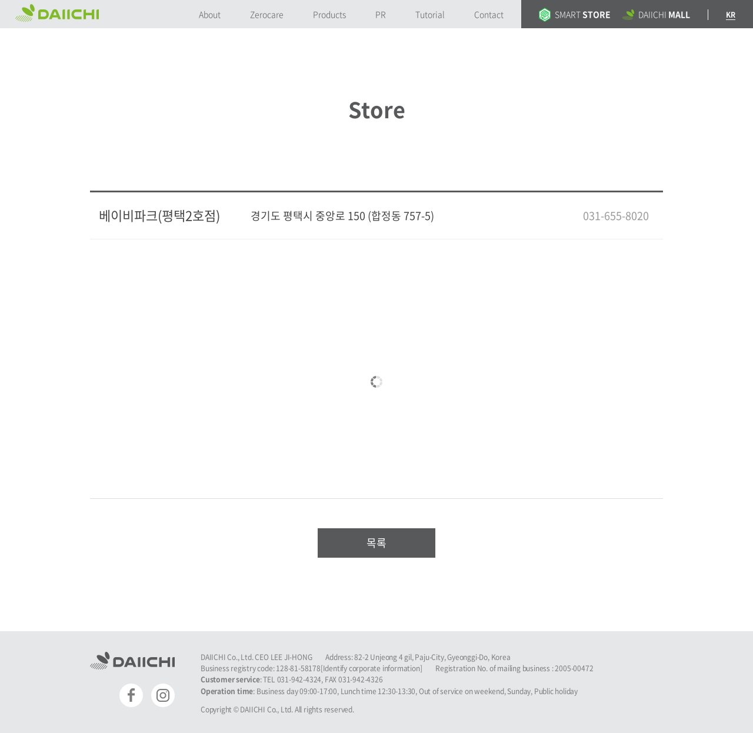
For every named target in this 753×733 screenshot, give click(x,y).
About (210, 14)
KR (730, 14)
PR (380, 14)
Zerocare (267, 14)
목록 (376, 543)
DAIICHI (656, 14)
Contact (489, 14)
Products (329, 14)
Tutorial (430, 14)
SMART (575, 14)
